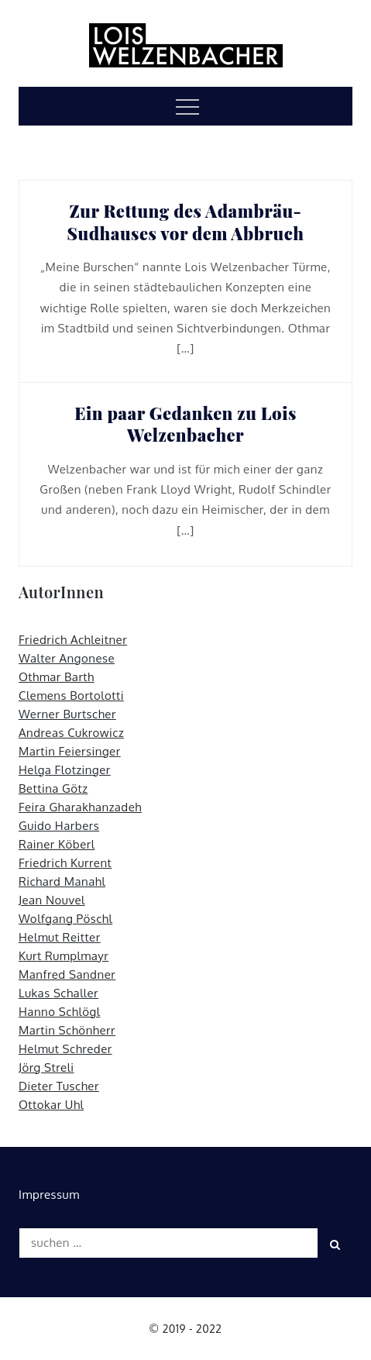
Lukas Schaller (58, 993)
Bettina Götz (53, 788)
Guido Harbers (59, 825)
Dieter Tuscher (59, 1086)
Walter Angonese (67, 658)
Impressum (49, 1194)
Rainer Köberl (57, 844)
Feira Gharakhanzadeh (80, 807)
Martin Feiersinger (70, 751)
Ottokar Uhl (51, 1104)
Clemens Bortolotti (71, 695)
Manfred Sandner (67, 974)
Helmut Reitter (60, 937)
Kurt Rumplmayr (63, 956)
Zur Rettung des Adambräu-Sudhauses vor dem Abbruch (185, 222)
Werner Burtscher (67, 714)
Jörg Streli (46, 1067)
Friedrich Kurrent (65, 863)
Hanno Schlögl (59, 1011)
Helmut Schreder (65, 1049)
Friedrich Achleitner (73, 639)
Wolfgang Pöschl (65, 918)
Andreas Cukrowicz (71, 732)
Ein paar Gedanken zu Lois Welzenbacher (185, 424)
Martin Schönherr (67, 1030)
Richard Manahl (62, 881)
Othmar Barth (56, 677)
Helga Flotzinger (65, 770)
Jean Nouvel (52, 900)
